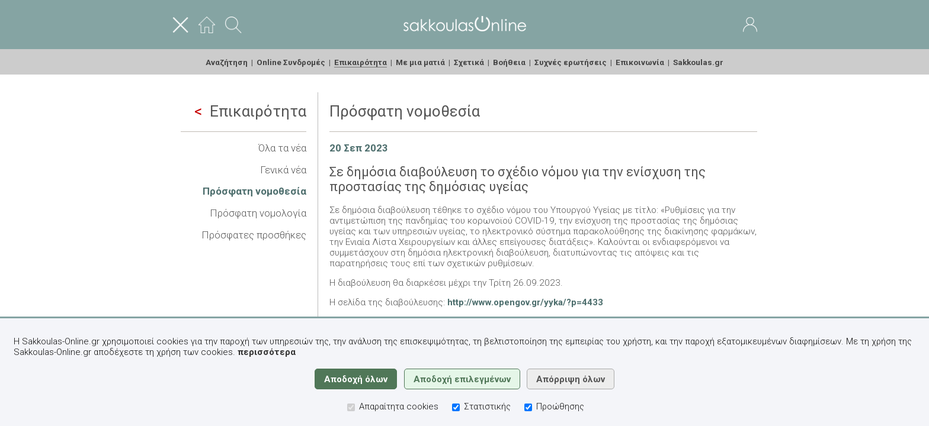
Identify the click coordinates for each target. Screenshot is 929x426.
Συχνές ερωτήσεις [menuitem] (570, 62)
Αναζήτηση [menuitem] (227, 62)
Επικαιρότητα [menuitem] (360, 62)
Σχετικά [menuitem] (469, 62)
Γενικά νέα (283, 170)
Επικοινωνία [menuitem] (640, 62)
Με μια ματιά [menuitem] (420, 62)
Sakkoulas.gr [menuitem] (698, 62)
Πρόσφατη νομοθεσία (254, 191)
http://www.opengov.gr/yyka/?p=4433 (525, 302)
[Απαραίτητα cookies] (351, 407)
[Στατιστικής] (456, 407)
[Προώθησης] (528, 407)
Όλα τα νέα (282, 148)
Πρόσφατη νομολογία (258, 213)
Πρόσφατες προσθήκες (253, 235)
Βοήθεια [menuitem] (509, 62)
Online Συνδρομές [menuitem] (291, 62)
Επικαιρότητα (250, 111)
